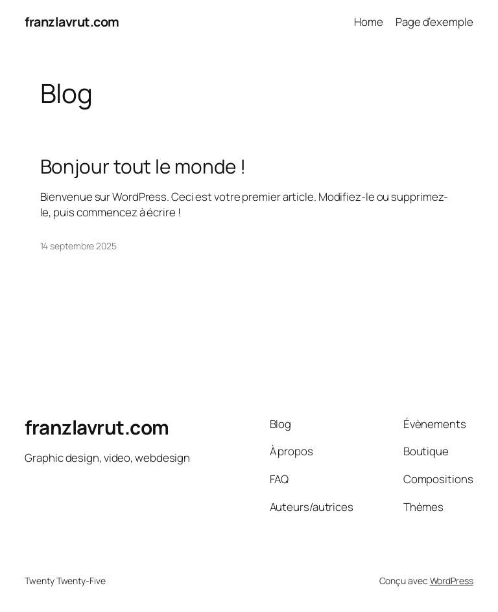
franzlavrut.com (72, 21)
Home (368, 21)
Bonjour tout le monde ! (143, 166)
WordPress (451, 580)
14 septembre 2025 (78, 246)
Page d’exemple (434, 21)
